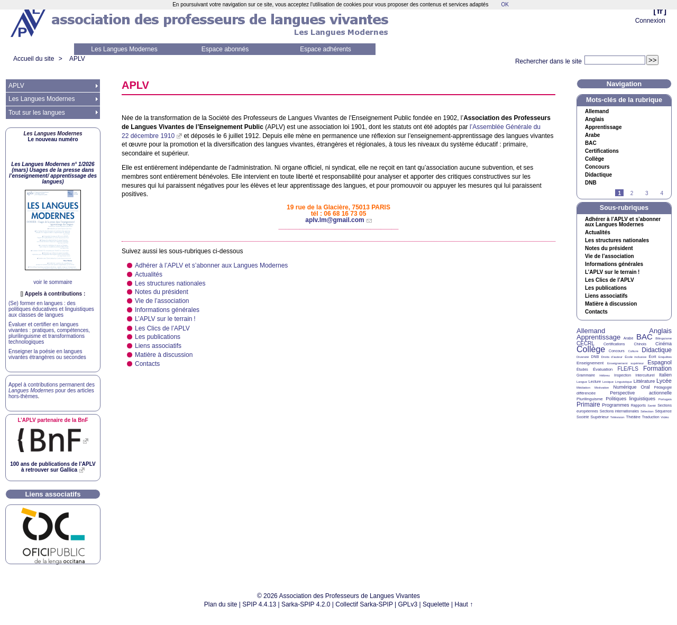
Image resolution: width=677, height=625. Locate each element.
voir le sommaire (52, 282)
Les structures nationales (170, 283)
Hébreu (604, 375)
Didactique (598, 175)
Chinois (640, 344)
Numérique (624, 387)
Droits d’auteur (612, 357)
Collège (594, 159)
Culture (633, 351)
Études (582, 369)
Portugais (665, 399)
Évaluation (602, 369)
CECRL (585, 343)
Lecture (595, 381)
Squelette (436, 604)
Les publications (157, 337)
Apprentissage (603, 127)
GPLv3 (408, 604)
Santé (651, 405)
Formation (657, 368)
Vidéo (665, 417)
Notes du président (161, 292)
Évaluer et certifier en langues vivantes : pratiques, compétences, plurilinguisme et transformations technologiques (49, 333)
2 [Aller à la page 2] (632, 193)
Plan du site (220, 604)
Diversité (583, 357)
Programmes (615, 405)
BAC (644, 336)
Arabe (592, 135)
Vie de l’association (162, 301)
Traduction (651, 417)
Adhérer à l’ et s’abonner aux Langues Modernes (211, 265)
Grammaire (586, 375)
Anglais (594, 119)
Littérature (644, 381)
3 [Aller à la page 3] (646, 193)
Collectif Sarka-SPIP (364, 604)
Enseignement (590, 363)
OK (504, 4)
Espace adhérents (325, 49)
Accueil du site (33, 58)
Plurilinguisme (590, 399)
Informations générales (167, 310)
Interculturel (645, 375)
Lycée (664, 381)
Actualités (148, 274)
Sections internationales (619, 411)
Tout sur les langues (36, 112)
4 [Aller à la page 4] (661, 193)
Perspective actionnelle (641, 393)
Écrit (652, 357)
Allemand (597, 111)
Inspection (622, 375)
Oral (645, 387)
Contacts (147, 363)
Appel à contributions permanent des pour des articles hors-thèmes (51, 390)
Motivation (601, 387)
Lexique (608, 381)
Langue (582, 381)
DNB (595, 357)
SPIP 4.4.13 (259, 604)
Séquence (663, 411)
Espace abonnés (225, 49)
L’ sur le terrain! (165, 319)
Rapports (638, 405)
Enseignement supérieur (625, 363)
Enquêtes (665, 357)
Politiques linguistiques (630, 398)
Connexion (650, 20)
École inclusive (635, 357)
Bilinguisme (663, 338)
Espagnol (659, 362)
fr (660, 10)
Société (583, 417)
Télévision (617, 417)
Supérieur (599, 417)
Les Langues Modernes (124, 49)
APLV (77, 58)
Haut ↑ (464, 604)
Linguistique (623, 381)
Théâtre (633, 417)
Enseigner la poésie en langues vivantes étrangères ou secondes (47, 354)
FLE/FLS (627, 369)
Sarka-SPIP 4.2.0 (306, 604)
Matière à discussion (164, 355)
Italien (665, 375)
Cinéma (663, 343)
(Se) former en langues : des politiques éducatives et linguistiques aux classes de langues (51, 309)
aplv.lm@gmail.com (334, 220)
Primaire (588, 404)
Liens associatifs (158, 346)
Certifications (602, 151)
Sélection (647, 411)
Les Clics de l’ (162, 328)
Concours (597, 167)
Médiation (583, 387)
